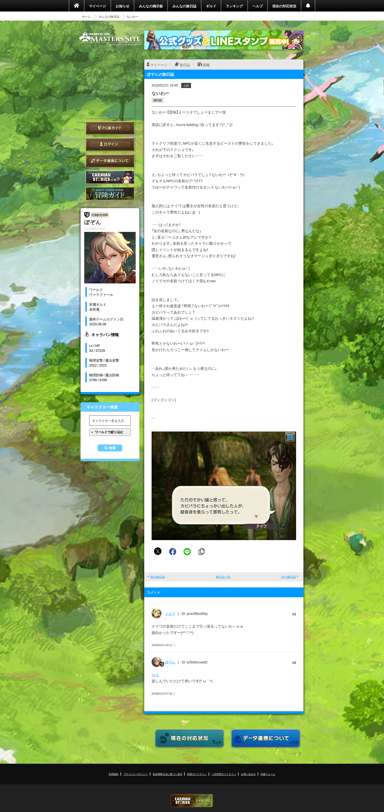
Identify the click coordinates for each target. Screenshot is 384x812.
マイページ (97, 5)
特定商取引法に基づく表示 (167, 774)
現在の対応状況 (284, 5)
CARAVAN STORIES (192, 800)
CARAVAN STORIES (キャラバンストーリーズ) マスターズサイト (110, 39)
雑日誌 (158, 100)
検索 (112, 448)
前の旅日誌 (157, 576)
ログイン (109, 144)
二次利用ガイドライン (224, 774)
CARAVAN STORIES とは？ (109, 177)
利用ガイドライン (197, 774)
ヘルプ (257, 5)
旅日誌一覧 (223, 576)
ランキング (234, 5)
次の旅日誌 (288, 576)
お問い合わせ (248, 774)
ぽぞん (170, 662)
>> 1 (155, 674)
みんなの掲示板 (151, 5)
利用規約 (114, 774)
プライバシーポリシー (135, 774)
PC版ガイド (109, 128)
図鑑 (206, 64)
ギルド (211, 5)
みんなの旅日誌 (184, 5)
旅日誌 (185, 64)
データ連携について (109, 160)
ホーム (86, 16)
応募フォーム (268, 774)
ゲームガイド (109, 193)
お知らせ (122, 5)
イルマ (170, 613)
